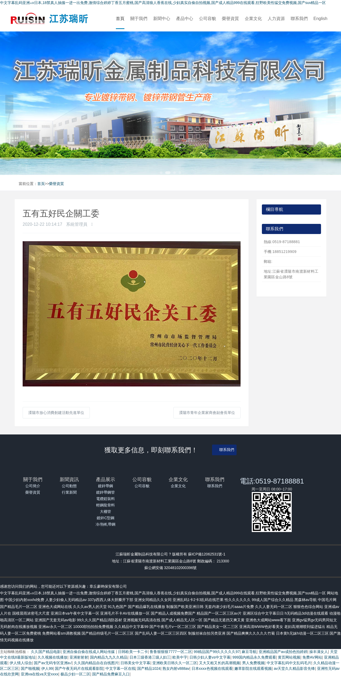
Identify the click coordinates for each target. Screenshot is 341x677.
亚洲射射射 (79, 657)
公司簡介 (32, 486)
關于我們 (138, 18)
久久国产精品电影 (46, 652)
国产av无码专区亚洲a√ (53, 663)
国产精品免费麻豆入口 (110, 674)
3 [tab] (174, 172)
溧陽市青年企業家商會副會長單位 (207, 412)
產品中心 (184, 18)
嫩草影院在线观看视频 (253, 668)
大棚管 (105, 511)
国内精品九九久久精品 (108, 657)
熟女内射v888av (176, 668)
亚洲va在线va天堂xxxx (40, 674)
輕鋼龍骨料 (105, 505)
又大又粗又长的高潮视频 (219, 663)
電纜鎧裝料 (105, 499)
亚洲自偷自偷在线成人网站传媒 (89, 652)
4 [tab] (179, 172)
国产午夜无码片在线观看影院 (79, 668)
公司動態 (69, 486)
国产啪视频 (30, 668)
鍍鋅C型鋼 (105, 518)
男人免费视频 (253, 663)
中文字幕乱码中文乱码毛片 (289, 663)
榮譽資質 (230, 18)
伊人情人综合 (21, 663)
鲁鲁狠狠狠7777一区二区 (171, 652)
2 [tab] (167, 172)
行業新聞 (69, 492)
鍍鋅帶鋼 (105, 486)
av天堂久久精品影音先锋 (294, 668)
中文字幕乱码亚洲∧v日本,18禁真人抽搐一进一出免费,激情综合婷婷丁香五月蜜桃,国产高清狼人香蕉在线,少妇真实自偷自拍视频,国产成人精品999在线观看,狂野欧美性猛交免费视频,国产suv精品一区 (163, 3)
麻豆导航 (249, 652)
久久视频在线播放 (52, 657)
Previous (9, 104)
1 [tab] (161, 172)
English (320, 18)
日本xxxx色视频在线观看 (212, 668)
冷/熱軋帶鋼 (105, 524)
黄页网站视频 (289, 657)
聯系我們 (299, 18)
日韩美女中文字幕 (135, 663)
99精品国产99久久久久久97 (217, 652)
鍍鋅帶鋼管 (105, 492)
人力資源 (276, 18)
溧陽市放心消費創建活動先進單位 (56, 412)
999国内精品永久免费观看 (254, 657)
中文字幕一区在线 (120, 668)
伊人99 (47, 668)
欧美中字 (179, 657)
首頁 (120, 18)
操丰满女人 (318, 652)
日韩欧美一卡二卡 (133, 652)
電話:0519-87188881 (272, 481)
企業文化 (253, 18)
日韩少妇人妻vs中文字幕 (209, 657)
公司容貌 (207, 18)
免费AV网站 (312, 657)
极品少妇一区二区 (75, 674)
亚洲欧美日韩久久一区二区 (174, 663)
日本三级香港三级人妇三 (149, 657)
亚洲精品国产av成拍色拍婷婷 (283, 652)
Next (332, 104)
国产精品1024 (148, 668)
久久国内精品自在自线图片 (96, 663)
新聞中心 (161, 18)
